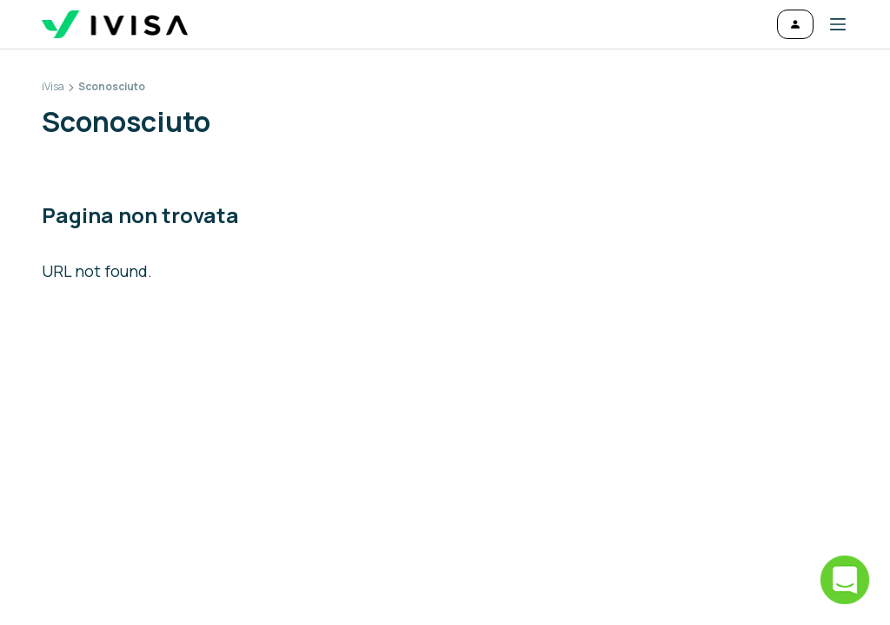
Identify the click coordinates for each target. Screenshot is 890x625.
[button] (831, 24)
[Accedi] (795, 24)
